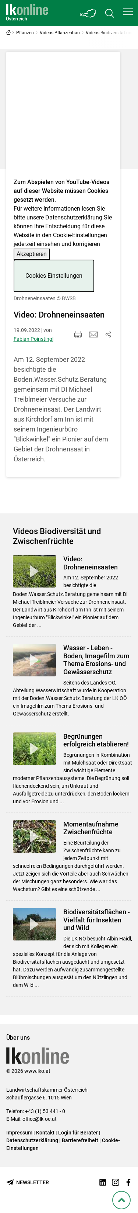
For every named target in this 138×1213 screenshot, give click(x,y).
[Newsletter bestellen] (27, 1182)
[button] (128, 12)
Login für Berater (78, 1133)
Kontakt (45, 1133)
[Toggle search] (109, 13)
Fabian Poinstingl (33, 339)
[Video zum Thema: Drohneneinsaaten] (63, 117)
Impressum (19, 1133)
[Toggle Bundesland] (88, 13)
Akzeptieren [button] (32, 253)
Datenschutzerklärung (73, 217)
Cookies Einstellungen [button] (53, 275)
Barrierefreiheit (80, 1140)
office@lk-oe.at (39, 1119)
